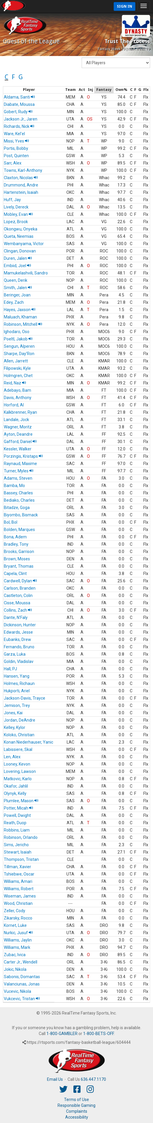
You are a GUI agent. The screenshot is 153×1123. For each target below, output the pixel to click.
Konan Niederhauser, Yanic (28, 742)
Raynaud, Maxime (20, 463)
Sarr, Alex (12, 163)
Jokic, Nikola (15, 969)
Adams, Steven (18, 478)
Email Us (55, 1079)
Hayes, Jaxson (20, 309)
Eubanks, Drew (17, 639)
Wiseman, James (20, 896)
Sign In (124, 6)
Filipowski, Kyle (17, 368)
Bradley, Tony (16, 544)
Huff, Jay (12, 199)
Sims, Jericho (16, 844)
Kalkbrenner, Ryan (20, 412)
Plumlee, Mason (21, 800)
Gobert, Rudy (18, 111)
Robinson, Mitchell (23, 324)
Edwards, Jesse (18, 632)
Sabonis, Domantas (22, 976)
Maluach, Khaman (20, 317)
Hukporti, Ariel (17, 690)
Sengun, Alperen (19, 346)
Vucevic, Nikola (17, 991)
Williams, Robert (18, 888)
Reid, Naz (15, 383)
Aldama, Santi (19, 97)
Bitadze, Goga (17, 507)
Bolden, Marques (19, 529)
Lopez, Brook (16, 221)
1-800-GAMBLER (62, 1033)
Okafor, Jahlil (16, 786)
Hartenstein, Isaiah (21, 192)
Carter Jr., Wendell (20, 962)
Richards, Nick (19, 126)
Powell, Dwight (17, 815)
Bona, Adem (15, 537)
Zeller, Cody (14, 910)
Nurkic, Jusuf (18, 932)
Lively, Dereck (16, 207)
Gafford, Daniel (20, 441)
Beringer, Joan (17, 295)
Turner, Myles (18, 471)
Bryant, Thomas (18, 566)
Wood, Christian (18, 903)
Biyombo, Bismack (21, 515)
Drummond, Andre (21, 185)
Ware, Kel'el (14, 133)
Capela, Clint (15, 573)
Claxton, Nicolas (21, 177)
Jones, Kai (13, 712)
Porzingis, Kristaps (23, 456)
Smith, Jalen (18, 287)
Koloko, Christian (19, 734)
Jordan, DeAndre (19, 720)
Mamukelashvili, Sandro (26, 273)
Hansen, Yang (16, 676)
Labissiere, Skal (18, 749)
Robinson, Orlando (21, 837)
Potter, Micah (18, 808)
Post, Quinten (16, 155)
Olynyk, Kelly (15, 793)
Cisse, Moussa (17, 602)
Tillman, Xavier (17, 866)
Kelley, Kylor (14, 727)
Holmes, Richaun (19, 683)
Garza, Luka (15, 654)
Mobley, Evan (18, 214)
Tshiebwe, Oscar (19, 874)
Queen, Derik (15, 280)
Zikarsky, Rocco (18, 918)
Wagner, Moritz (18, 427)
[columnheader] (28, 90)
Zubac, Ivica (15, 954)
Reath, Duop (15, 822)
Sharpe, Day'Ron (19, 353)
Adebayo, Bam (17, 390)
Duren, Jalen (18, 258)
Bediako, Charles (19, 500)
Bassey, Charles (18, 493)
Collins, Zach (18, 610)
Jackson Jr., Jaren (20, 119)
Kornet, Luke (15, 925)
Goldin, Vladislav (18, 661)
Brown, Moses (17, 559)
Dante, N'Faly (16, 617)
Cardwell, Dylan (20, 581)
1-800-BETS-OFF (98, 1033)
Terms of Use (76, 1099)
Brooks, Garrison (19, 551)
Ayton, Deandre (18, 434)
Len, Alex (12, 756)
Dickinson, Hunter (20, 624)
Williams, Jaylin (18, 940)
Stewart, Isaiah (17, 852)
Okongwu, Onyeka (20, 229)
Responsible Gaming (76, 1105)
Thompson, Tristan (21, 859)
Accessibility (76, 1117)
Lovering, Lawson (20, 771)
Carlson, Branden (20, 588)
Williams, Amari (18, 881)
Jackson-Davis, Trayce (24, 698)
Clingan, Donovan (20, 251)
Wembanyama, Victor (24, 243)
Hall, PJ (10, 668)
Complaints (76, 1111)
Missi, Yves (16, 141)
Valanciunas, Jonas (22, 984)
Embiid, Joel (17, 265)
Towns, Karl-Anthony (23, 170)
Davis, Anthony (17, 397)
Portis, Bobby (16, 148)
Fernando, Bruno (19, 646)
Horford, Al (14, 405)
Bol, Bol (10, 522)
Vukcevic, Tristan (22, 998)
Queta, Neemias (18, 236)
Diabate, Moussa (19, 104)
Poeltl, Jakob (18, 339)
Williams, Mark (17, 947)
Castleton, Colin (18, 595)
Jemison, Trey (17, 705)
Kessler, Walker (17, 449)
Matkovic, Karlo (18, 778)
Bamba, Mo (14, 485)
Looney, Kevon (17, 764)
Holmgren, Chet (18, 375)
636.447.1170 (93, 1079)
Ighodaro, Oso (16, 331)
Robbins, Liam (17, 830)
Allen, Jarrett (16, 361)
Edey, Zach (14, 302)
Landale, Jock (16, 419)
